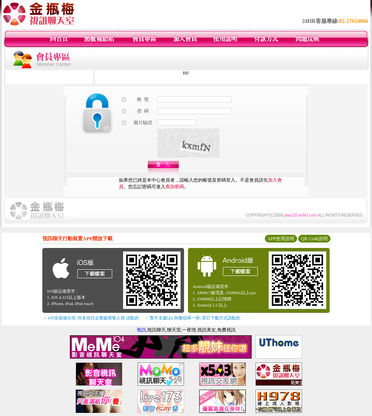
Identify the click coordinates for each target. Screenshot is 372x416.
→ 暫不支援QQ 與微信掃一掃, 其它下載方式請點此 (192, 317)
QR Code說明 (314, 238)
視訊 (141, 330)
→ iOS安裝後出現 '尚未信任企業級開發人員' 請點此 (90, 317)
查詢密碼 (174, 186)
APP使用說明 (280, 238)
